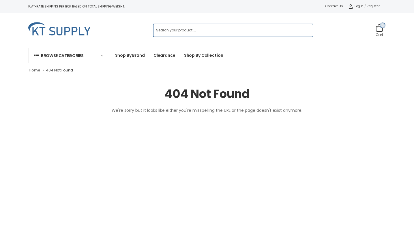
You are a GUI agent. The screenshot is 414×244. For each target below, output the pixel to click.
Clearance (164, 55)
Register (373, 6)
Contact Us (334, 6)
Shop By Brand (130, 55)
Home (34, 70)
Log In (356, 6)
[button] (68, 55)
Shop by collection (203, 55)
